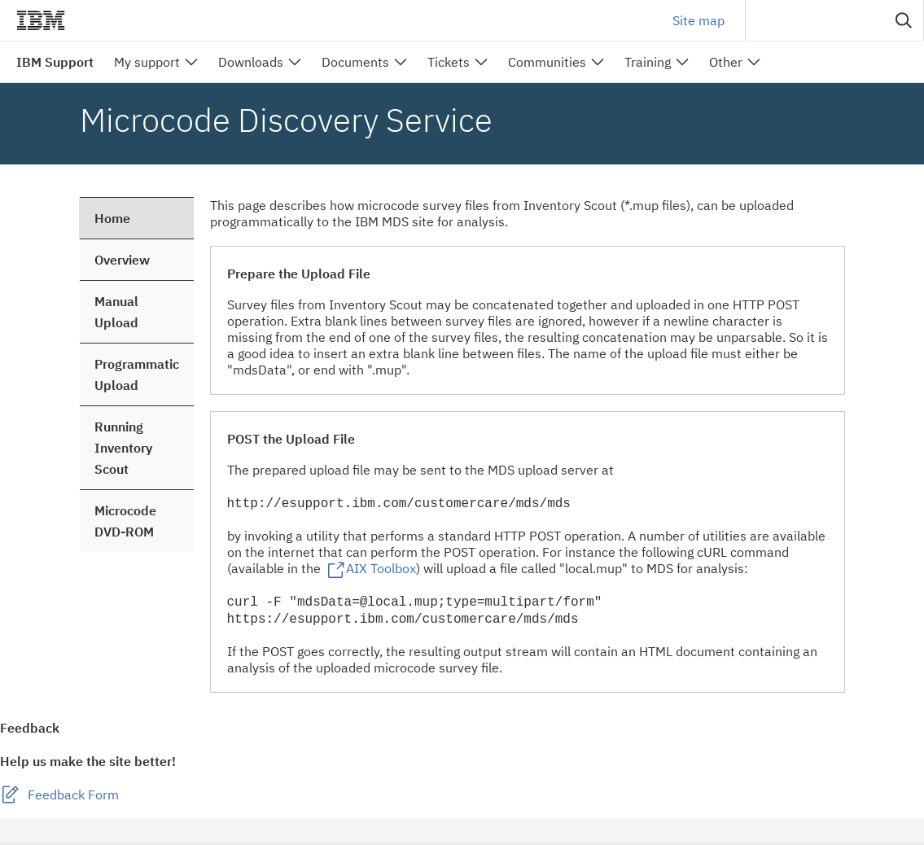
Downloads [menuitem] (250, 62)
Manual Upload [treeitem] (116, 312)
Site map (698, 20)
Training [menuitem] (647, 62)
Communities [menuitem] (547, 62)
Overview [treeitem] (122, 260)
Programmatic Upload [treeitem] (136, 374)
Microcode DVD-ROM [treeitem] (125, 521)
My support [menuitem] (147, 62)
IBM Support (55, 62)
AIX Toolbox (381, 569)
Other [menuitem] (725, 62)
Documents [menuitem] (355, 62)
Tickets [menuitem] (448, 62)
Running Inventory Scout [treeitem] (123, 447)
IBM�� (40, 20)
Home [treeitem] (112, 218)
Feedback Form (73, 797)
